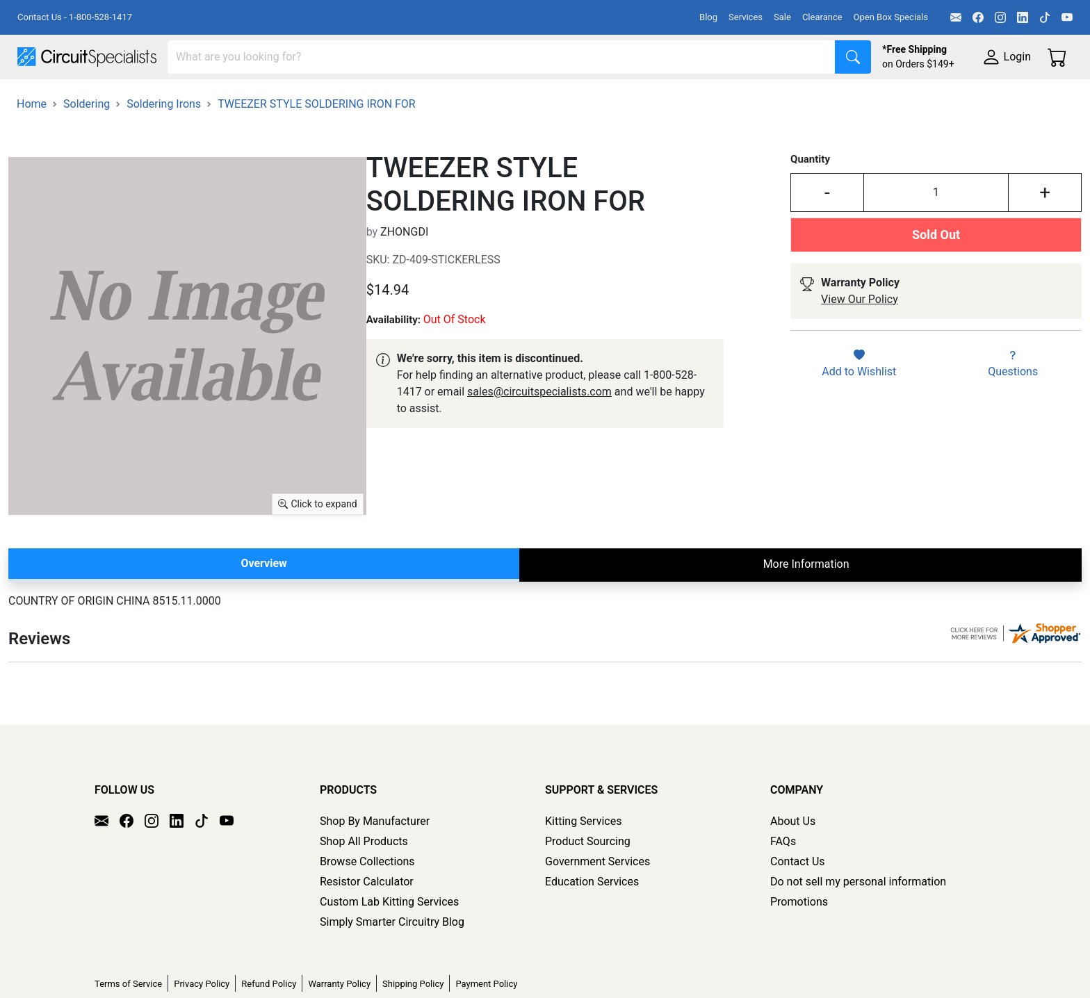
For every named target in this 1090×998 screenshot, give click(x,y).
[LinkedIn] (1022, 17)
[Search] (502, 57)
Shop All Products (364, 880)
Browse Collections (367, 900)
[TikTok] (1044, 17)
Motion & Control (620, 98)
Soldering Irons (164, 142)
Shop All (38, 98)
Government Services (597, 900)
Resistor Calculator (367, 920)
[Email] (955, 17)
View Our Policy (859, 338)
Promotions (799, 940)
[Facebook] (978, 17)
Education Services (592, 920)
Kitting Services (583, 860)
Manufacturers (121, 98)
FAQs (783, 880)
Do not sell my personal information (858, 920)
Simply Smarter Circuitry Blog (392, 960)
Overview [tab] (263, 602)
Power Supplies (325, 98)
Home (32, 142)
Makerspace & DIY (434, 98)
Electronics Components (749, 98)
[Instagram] (1000, 17)
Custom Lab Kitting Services (389, 940)
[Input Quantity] (936, 231)
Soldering (529, 98)
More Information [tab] (806, 603)
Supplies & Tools (877, 98)
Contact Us (797, 900)
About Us (792, 860)
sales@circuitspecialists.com (539, 430)
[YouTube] (1067, 17)
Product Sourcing (588, 880)
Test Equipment (222, 98)
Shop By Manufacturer (375, 860)
